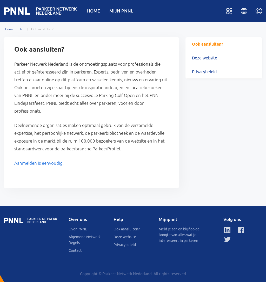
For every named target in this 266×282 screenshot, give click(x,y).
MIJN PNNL (121, 11)
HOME (93, 11)
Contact (75, 250)
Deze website (204, 58)
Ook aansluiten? (207, 44)
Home (9, 29)
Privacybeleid (204, 71)
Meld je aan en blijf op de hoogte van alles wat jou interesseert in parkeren (179, 235)
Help (22, 29)
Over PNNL (78, 229)
